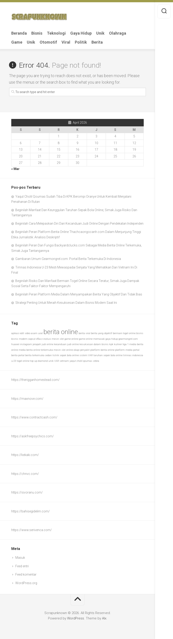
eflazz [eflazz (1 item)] (39, 338)
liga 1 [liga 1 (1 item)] (126, 344)
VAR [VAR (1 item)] (56, 361)
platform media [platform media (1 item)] (123, 350)
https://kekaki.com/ (25, 455)
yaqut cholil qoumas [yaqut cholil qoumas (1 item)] (81, 361)
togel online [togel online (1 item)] (23, 361)
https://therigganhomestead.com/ (35, 380)
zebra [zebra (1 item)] (96, 361)
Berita (97, 42)
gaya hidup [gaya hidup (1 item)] (111, 338)
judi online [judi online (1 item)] (47, 344)
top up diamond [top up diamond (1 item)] (39, 361)
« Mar (15, 169)
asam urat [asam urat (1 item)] (37, 333)
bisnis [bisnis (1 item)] (139, 333)
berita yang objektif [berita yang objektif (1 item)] (101, 333)
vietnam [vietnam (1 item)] (64, 361)
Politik (81, 42)
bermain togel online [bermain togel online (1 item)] (124, 333)
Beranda (19, 33)
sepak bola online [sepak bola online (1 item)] (69, 355)
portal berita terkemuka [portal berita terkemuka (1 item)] (31, 355)
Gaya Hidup (81, 33)
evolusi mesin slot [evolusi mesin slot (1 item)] (53, 338)
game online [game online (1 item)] (71, 338)
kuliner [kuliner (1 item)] (118, 344)
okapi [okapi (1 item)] (77, 350)
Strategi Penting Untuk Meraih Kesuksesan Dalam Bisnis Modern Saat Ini (66, 302)
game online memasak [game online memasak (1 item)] (92, 338)
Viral (65, 42)
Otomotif (48, 42)
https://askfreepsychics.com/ (32, 436)
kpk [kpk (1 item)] (111, 344)
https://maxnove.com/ (27, 398)
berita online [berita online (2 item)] (60, 332)
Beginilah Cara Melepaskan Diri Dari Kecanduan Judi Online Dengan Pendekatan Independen (79, 223)
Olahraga (117, 33)
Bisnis (36, 33)
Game (16, 42)
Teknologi (56, 33)
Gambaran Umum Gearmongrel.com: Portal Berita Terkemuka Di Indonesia (68, 259)
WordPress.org (26, 583)
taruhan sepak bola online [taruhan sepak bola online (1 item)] (108, 355)
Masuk (20, 557)
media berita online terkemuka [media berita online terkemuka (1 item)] (36, 350)
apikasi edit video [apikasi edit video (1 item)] (20, 333)
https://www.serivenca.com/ (31, 530)
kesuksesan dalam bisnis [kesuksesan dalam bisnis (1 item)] (94, 344)
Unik (100, 33)
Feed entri (22, 566)
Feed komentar (25, 574)
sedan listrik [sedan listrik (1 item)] (52, 355)
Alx (104, 618)
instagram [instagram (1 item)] (26, 344)
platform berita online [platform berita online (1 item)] (102, 350)
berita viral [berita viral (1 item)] (84, 333)
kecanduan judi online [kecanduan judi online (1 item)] (66, 344)
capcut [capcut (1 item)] (32, 338)
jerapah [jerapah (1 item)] (37, 344)
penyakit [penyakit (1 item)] (85, 350)
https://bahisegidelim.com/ (30, 511)
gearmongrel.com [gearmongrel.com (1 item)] (128, 338)
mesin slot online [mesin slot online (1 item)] (63, 350)
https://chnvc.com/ (25, 474)
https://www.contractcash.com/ (34, 417)
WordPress (75, 618)
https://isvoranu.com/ (27, 492)
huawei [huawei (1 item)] (15, 344)
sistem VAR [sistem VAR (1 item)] (86, 355)
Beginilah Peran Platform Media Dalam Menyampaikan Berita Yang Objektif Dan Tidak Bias (78, 294)
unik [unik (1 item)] (51, 361)
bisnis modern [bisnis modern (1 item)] (19, 338)
